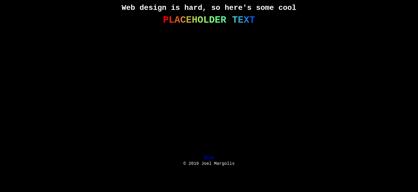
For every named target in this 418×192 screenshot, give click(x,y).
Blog (209, 158)
